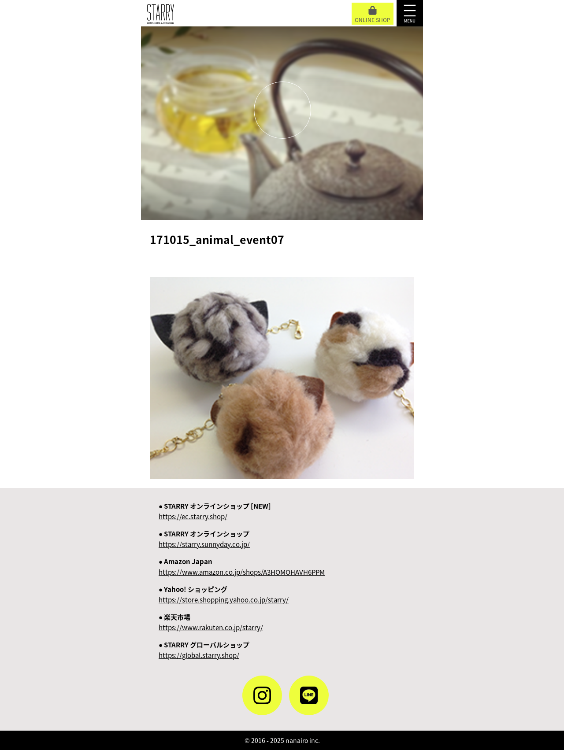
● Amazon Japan (242, 567)
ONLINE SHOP (372, 15)
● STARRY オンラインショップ (204, 539)
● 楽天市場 (211, 622)
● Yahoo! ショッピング (224, 594)
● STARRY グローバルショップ (204, 650)
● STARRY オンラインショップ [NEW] (215, 511)
